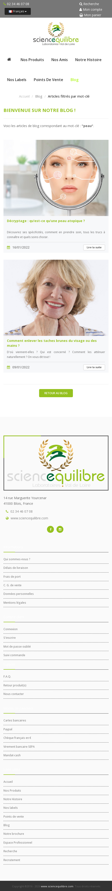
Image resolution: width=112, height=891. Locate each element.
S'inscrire (9, 638)
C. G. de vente (12, 585)
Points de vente (48, 79)
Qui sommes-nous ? (16, 559)
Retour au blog (56, 393)
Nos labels (16, 79)
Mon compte (90, 9)
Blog (74, 79)
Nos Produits (32, 59)
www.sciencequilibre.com (29, 518)
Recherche (89, 4)
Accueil (24, 96)
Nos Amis (59, 59)
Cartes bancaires (14, 720)
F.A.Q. (7, 676)
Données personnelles (18, 594)
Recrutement (11, 860)
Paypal (7, 729)
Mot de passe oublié (17, 647)
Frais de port (12, 577)
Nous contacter (13, 694)
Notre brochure (13, 834)
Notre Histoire (88, 59)
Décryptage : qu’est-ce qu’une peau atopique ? (46, 221)
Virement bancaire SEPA (19, 747)
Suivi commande (14, 655)
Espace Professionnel (17, 843)
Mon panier (90, 15)
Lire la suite (94, 247)
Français (18, 11)
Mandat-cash (12, 755)
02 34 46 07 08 (21, 511)
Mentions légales (14, 603)
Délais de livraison (15, 568)
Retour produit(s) (14, 685)
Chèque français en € (17, 738)
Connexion (10, 629)
